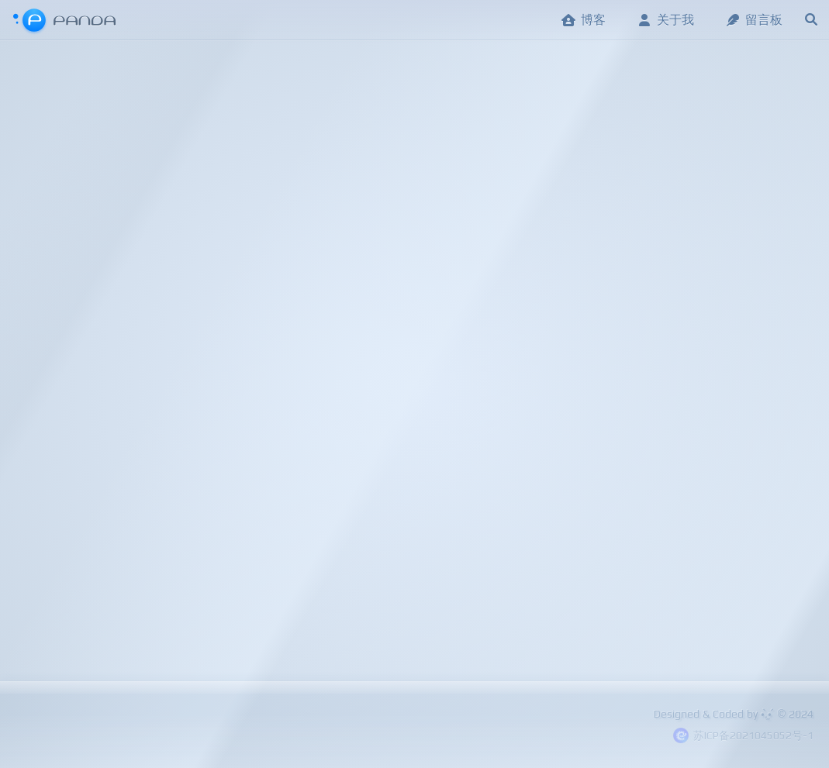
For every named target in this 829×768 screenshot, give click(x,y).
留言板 (753, 19)
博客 (583, 19)
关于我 (665, 19)
